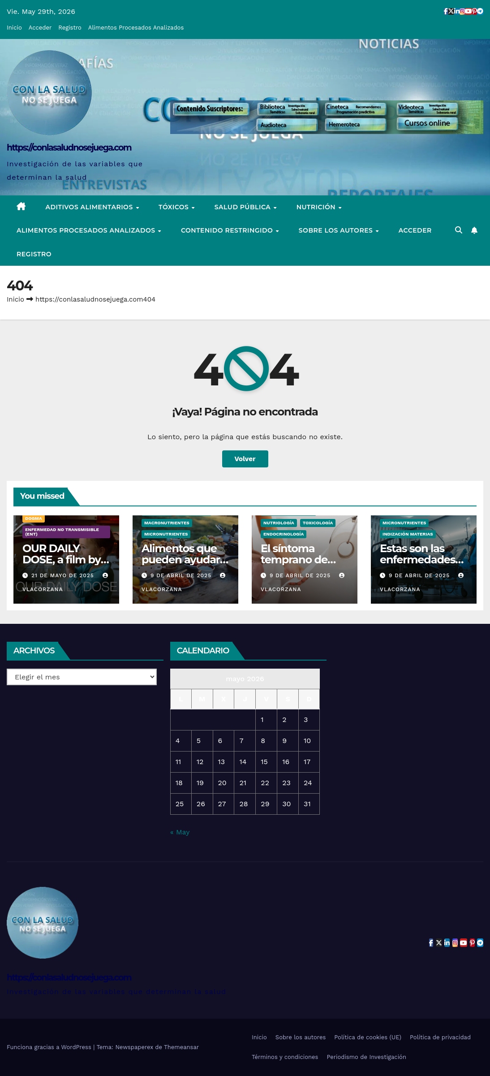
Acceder (40, 27)
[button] (458, 230)
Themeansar (181, 1047)
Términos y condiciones (285, 1057)
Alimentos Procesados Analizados (136, 27)
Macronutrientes (166, 522)
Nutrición (317, 207)
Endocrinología (283, 534)
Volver (245, 459)
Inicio (14, 27)
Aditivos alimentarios (90, 207)
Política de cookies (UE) (367, 1037)
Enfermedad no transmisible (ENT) (62, 531)
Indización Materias (408, 534)
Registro (70, 27)
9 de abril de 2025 (182, 575)
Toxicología (318, 522)
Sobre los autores (337, 230)
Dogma (33, 518)
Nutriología (278, 522)
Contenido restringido (228, 230)
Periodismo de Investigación (366, 1057)
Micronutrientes (166, 534)
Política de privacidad (440, 1037)
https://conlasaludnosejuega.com (69, 148)
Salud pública (244, 207)
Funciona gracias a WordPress (50, 1047)
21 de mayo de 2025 (63, 575)
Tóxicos (175, 207)
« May (179, 832)
